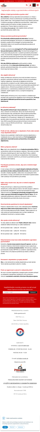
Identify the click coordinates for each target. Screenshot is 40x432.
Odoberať (33, 292)
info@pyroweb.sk (10, 1)
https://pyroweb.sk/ (10, 28)
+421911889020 (21, 1)
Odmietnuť (20, 427)
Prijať (5, 427)
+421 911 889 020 (23, 345)
